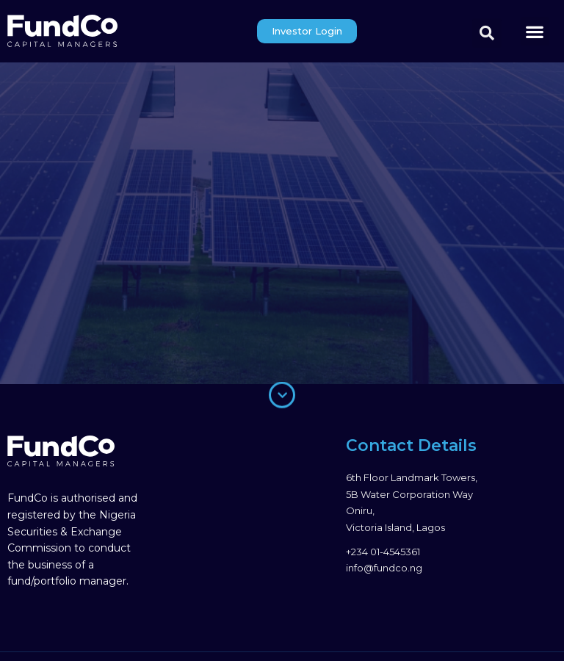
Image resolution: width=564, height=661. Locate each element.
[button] (535, 31)
